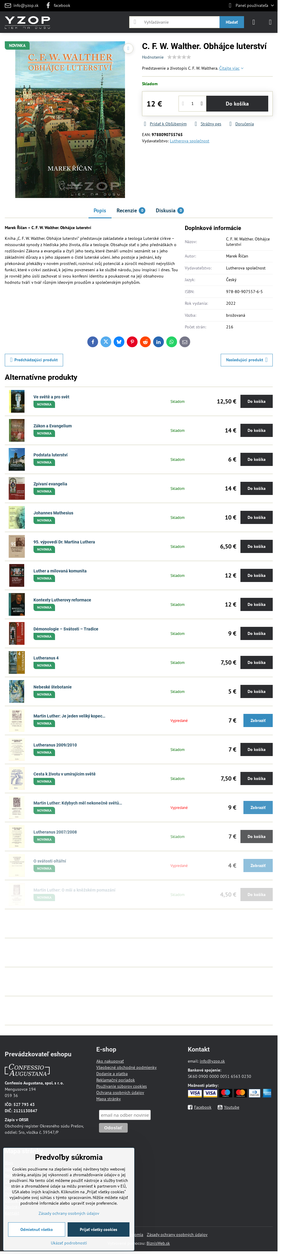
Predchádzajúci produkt (34, 360)
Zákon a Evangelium (52, 425)
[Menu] (270, 22)
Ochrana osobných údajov (120, 1092)
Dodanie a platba (112, 1073)
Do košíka (237, 103)
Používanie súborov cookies (121, 1086)
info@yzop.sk (212, 1061)
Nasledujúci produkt (247, 360)
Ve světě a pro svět (51, 396)
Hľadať (232, 22)
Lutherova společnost (189, 141)
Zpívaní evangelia (50, 484)
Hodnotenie (153, 57)
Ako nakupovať (110, 1061)
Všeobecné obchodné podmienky (126, 1067)
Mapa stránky (108, 1098)
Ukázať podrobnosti (69, 1243)
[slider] (179, 57)
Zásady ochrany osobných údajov (177, 1234)
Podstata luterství (50, 454)
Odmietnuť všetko (36, 1229)
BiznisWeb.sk (158, 1243)
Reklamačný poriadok (115, 1080)
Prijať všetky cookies (98, 1229)
